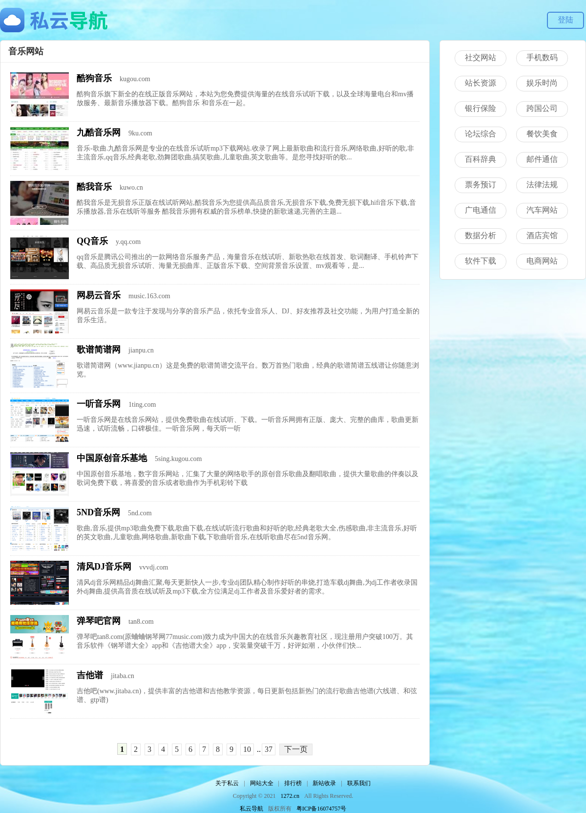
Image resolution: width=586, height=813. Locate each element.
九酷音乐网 (99, 132)
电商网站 (542, 261)
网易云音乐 (99, 295)
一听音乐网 (99, 404)
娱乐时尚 (542, 83)
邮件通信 (542, 159)
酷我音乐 (94, 187)
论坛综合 (480, 134)
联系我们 (359, 783)
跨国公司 (542, 108)
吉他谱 (90, 675)
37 (268, 749)
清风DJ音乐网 (104, 566)
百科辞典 (480, 159)
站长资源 (480, 83)
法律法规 (542, 184)
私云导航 (251, 808)
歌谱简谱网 (99, 349)
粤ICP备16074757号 (321, 808)
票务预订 (480, 184)
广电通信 (480, 210)
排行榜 (293, 783)
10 (247, 749)
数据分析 (480, 235)
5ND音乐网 (98, 512)
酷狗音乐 (94, 78)
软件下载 (480, 261)
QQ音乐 (92, 241)
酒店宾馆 (542, 235)
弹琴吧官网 (99, 621)
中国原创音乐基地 (112, 458)
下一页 (296, 749)
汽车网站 (542, 210)
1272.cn (290, 795)
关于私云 (227, 783)
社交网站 (480, 57)
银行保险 (480, 108)
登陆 (565, 20)
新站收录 (324, 783)
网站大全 (261, 783)
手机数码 (542, 57)
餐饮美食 (542, 134)
